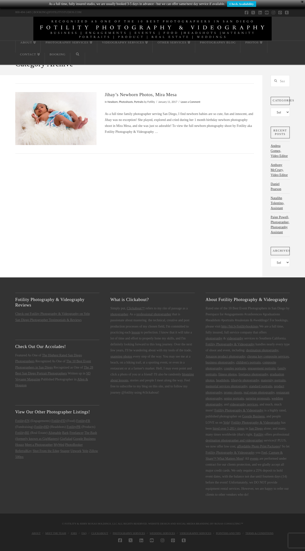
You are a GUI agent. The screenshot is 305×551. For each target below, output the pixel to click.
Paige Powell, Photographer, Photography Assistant (280, 224)
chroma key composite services (268, 356)
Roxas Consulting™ (228, 523)
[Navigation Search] (77, 59)
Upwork (76, 451)
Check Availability (241, 4)
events (254, 458)
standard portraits (260, 386)
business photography (220, 362)
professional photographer (153, 314)
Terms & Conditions (259, 533)
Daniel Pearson (276, 186)
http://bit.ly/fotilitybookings (240, 326)
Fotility (259, 434)
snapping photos (121, 356)
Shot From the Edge (46, 451)
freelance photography (253, 374)
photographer (119, 314)
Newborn (112, 101)
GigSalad (66, 439)
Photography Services (129, 533)
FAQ (83, 533)
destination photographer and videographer (234, 440)
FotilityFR (83, 421)
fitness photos (227, 374)
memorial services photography (227, 386)
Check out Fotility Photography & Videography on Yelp (52, 314)
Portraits (138, 101)
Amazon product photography (225, 356)
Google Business (84, 439)
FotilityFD (58, 421)
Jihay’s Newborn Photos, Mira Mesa (141, 94)
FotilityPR (74, 427)
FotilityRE (22, 433)
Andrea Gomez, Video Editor (279, 151)
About (36, 533)
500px (19, 457)
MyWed (59, 445)
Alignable (54, 433)
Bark (65, 433)
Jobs (74, 533)
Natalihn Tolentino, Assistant (277, 203)
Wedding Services (162, 533)
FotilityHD (41, 427)
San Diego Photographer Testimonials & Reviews (48, 320)
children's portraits (248, 362)
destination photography (262, 350)
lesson (136, 332)
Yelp (85, 451)
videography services (243, 404)
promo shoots (233, 392)
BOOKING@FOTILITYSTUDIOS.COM (57, 12)
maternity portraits (273, 380)
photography (214, 338)
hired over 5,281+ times (229, 428)
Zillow (93, 451)
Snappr (65, 451)
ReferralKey (23, 451)
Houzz (19, 445)
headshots (222, 380)
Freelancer (76, 433)
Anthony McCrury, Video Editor (279, 170)
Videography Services (195, 533)
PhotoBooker (74, 445)
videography (235, 338)
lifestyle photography (245, 380)
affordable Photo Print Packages (258, 446)
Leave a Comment (190, 101)
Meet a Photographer (39, 445)
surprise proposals (258, 398)
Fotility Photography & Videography (230, 344)
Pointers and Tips (228, 533)
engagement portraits (262, 368)
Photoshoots (126, 101)
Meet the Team (55, 533)
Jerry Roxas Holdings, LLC (98, 523)
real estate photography (259, 392)
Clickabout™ (136, 308)
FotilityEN (22, 421)
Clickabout (99, 533)
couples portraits (235, 368)
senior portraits (234, 398)
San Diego (256, 428)
